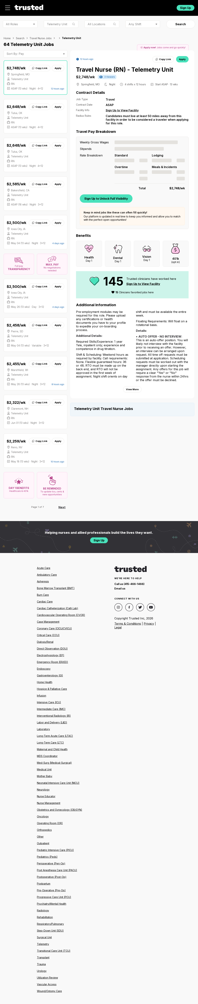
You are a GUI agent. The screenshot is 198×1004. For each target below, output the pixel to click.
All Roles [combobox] (12, 22)
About (80, 7)
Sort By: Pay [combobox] (15, 52)
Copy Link (39, 66)
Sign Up (185, 7)
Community (125, 7)
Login (167, 7)
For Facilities (149, 7)
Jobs (63, 7)
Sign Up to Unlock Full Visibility (106, 196)
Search (180, 22)
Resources (101, 7)
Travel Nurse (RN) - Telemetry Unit (124, 67)
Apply (58, 66)
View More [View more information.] (132, 387)
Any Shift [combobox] (135, 22)
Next (62, 505)
